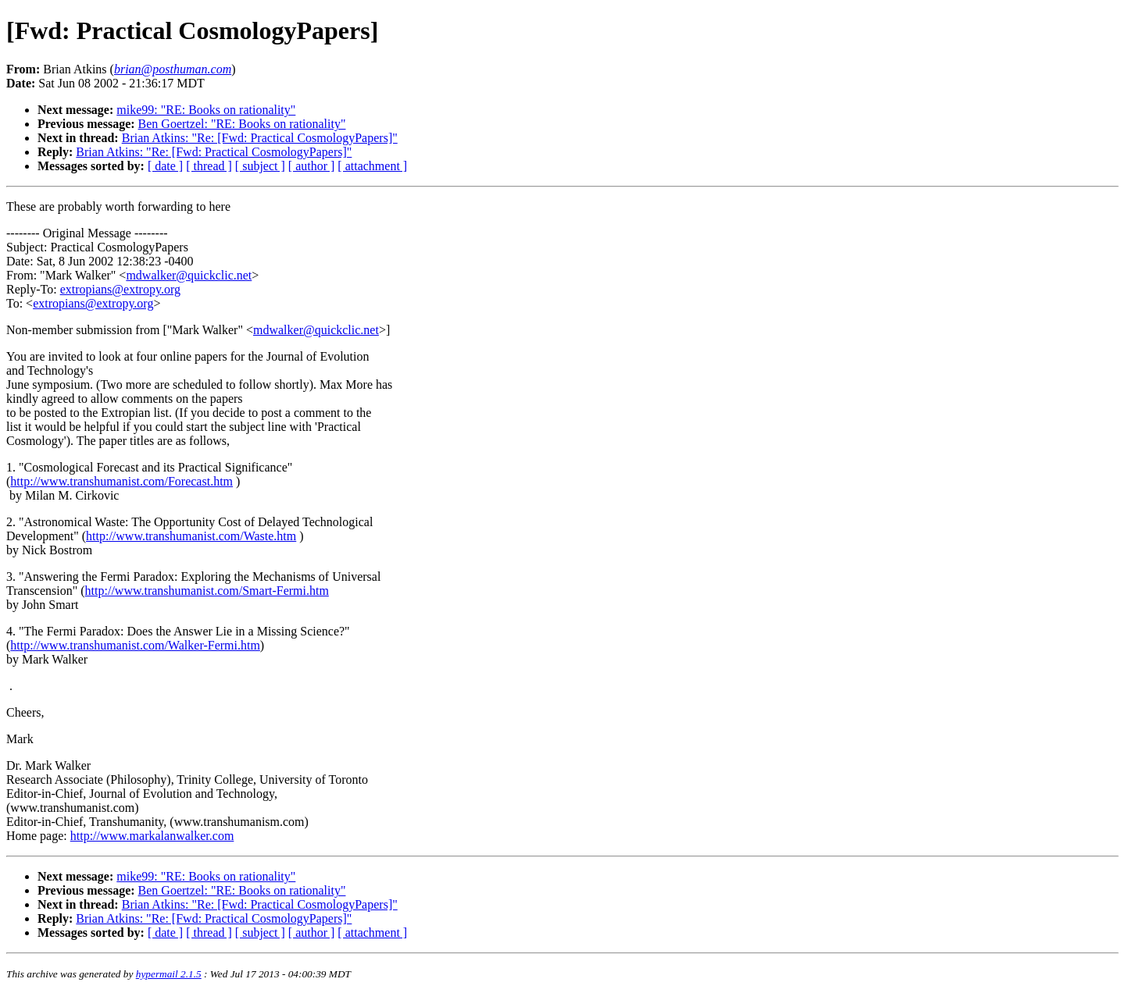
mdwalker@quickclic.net (189, 275)
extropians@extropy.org (120, 289)
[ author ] (311, 166)
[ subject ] (260, 166)
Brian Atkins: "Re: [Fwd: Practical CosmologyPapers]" (260, 137)
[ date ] (165, 166)
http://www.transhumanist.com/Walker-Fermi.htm (135, 645)
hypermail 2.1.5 (169, 974)
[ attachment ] (372, 166)
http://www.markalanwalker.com (152, 835)
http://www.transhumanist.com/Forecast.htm (121, 481)
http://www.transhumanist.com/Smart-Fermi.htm (207, 590)
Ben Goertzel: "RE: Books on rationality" (242, 123)
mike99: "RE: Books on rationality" (205, 109)
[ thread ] (209, 166)
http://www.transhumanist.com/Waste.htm (191, 536)
